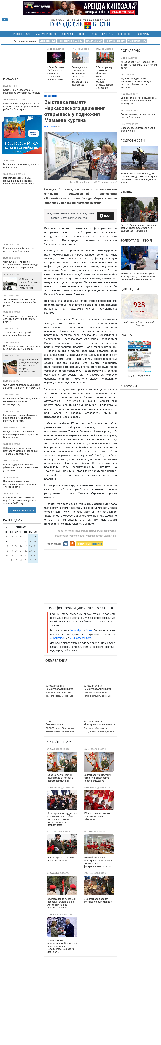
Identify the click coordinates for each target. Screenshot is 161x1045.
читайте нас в (90, 544)
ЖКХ (94, 34)
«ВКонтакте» (57, 638)
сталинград (73, 530)
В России (128, 386)
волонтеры (89, 530)
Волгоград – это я (136, 240)
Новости (11, 78)
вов (61, 530)
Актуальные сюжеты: (25, 41)
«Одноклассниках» (81, 638)
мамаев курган (107, 530)
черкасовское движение (101, 535)
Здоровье (68, 34)
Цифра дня (129, 289)
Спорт (82, 34)
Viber (89, 630)
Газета (126, 335)
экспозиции (78, 535)
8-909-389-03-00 (99, 608)
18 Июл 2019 (49, 127)
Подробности (132, 140)
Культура (107, 34)
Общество (51, 96)
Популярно (130, 50)
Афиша (126, 192)
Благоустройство (46, 34)
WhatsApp (77, 630)
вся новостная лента (22, 510)
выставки (62, 535)
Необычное (125, 34)
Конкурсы (143, 34)
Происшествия (21, 34)
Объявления (56, 660)
